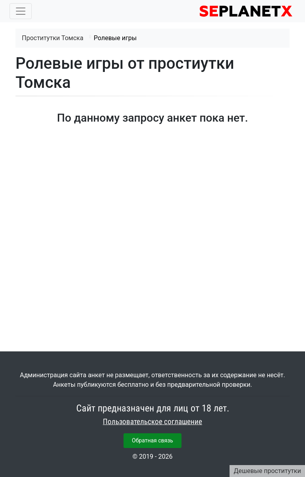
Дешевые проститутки (267, 471)
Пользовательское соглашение (152, 421)
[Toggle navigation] (21, 11)
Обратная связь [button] (152, 440)
